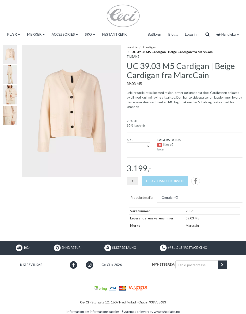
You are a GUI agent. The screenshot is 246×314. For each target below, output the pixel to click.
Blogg (173, 34)
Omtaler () (170, 197)
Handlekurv (227, 34)
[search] (207, 34)
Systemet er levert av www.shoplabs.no (151, 312)
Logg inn (191, 34)
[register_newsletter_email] (222, 264)
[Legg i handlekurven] (165, 181)
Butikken (154, 34)
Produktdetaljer (142, 197)
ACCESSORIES (65, 34)
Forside (132, 47)
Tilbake (133, 56)
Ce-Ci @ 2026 (112, 265)
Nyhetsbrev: (163, 264)
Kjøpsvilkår (31, 265)
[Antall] (132, 181)
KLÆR (13, 34)
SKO (90, 34)
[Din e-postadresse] (196, 264)
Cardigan (149, 47)
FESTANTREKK (114, 34)
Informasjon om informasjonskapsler (92, 312)
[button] (73, 265)
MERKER (36, 34)
